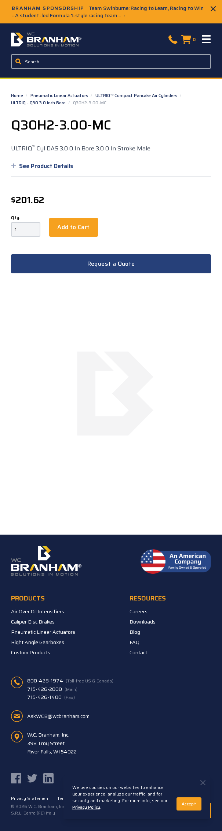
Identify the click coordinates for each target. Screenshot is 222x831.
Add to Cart (73, 227)
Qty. (15, 218)
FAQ (134, 642)
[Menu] (206, 39)
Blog (135, 632)
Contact (138, 652)
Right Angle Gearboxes (37, 642)
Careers (139, 611)
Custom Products (30, 652)
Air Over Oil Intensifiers (37, 611)
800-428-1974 (70, 681)
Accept (189, 803)
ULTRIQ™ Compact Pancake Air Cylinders (136, 95)
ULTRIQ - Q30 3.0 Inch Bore (39, 102)
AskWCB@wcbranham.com (58, 716)
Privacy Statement (30, 798)
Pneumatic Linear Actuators (59, 95)
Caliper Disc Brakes (33, 622)
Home (17, 95)
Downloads (143, 622)
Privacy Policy (86, 807)
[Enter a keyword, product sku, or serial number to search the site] (111, 61)
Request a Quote (111, 263)
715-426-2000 (52, 689)
